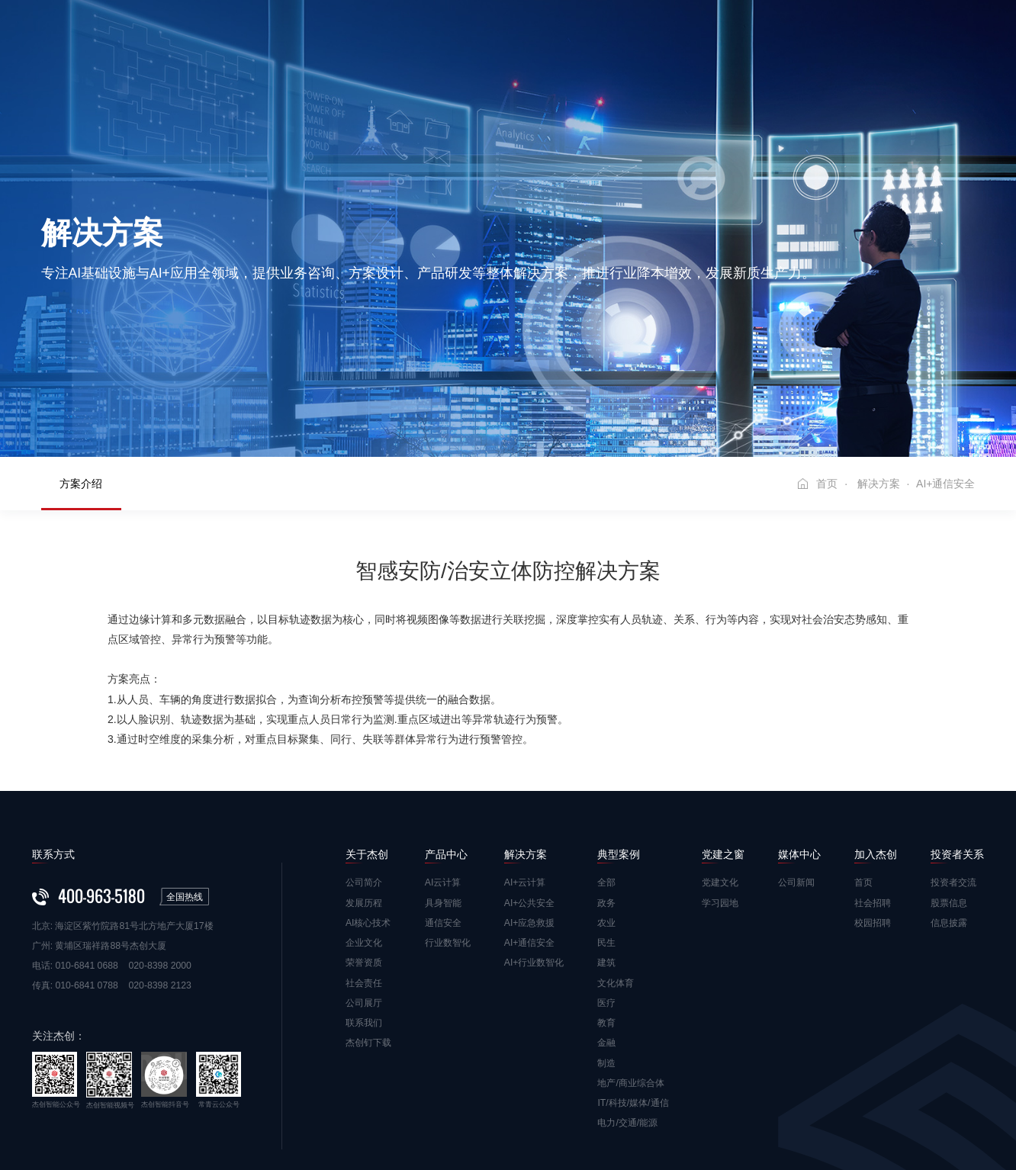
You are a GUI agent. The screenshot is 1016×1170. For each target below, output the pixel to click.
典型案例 (520, 37)
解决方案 (444, 37)
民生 (606, 856)
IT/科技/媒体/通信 (632, 1016)
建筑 (606, 876)
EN (976, 37)
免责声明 (50, 1127)
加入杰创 (746, 37)
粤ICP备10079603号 (410, 1127)
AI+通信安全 (529, 856)
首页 (230, 37)
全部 (606, 796)
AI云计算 (443, 796)
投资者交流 (953, 796)
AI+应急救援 (529, 836)
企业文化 (364, 856)
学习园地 (720, 816)
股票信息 (949, 816)
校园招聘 (872, 836)
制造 (606, 976)
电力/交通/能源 (627, 1036)
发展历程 (364, 816)
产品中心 (369, 37)
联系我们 (364, 936)
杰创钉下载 (368, 956)
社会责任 (364, 896)
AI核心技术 (368, 836)
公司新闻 (796, 796)
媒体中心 (671, 37)
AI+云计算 (525, 796)
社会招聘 (872, 816)
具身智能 (443, 816)
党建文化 (720, 796)
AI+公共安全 (529, 816)
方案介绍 (80, 397)
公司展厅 (364, 916)
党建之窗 (595, 37)
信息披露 (949, 836)
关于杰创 (293, 37)
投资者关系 (828, 37)
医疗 (606, 916)
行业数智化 (448, 856)
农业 (606, 836)
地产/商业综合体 (630, 997)
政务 (606, 816)
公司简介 (364, 796)
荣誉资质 (364, 876)
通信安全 (443, 836)
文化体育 (615, 896)
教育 (606, 936)
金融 (606, 956)
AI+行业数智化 (534, 876)
